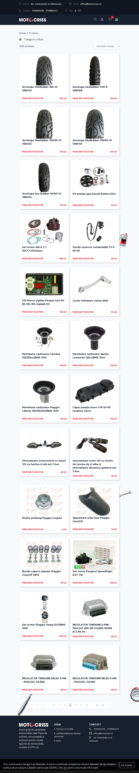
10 (75, 708)
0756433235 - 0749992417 (45, 10)
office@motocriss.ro (90, 3)
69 (102, 708)
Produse (33, 33)
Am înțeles (126, 765)
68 (97, 708)
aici (65, 767)
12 (86, 708)
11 (81, 708)
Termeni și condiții (63, 731)
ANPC (57, 743)
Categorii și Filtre (31, 39)
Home (22, 33)
